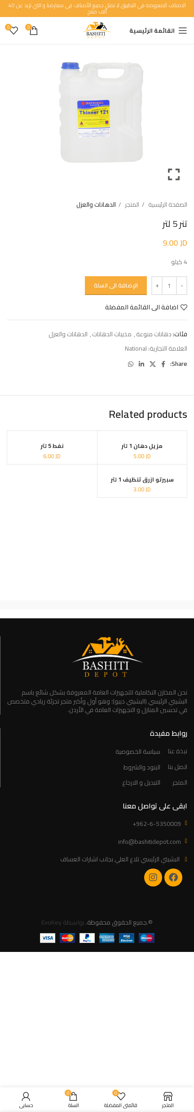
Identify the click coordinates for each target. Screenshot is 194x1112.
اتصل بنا (177, 767)
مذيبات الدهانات (112, 334)
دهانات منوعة (154, 334)
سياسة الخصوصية (137, 751)
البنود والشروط (141, 767)
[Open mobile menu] (158, 30)
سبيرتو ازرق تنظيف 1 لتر (142, 479)
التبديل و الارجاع (141, 782)
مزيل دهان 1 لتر (142, 446)
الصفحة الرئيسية (167, 204)
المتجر (131, 204)
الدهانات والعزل (96, 204)
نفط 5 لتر (52, 446)
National (136, 348)
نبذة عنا (177, 751)
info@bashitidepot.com (149, 841)
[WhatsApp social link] (130, 364)
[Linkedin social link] (141, 364)
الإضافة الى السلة (116, 285)
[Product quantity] (169, 285)
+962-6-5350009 (156, 824)
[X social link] (153, 364)
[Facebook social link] (163, 364)
